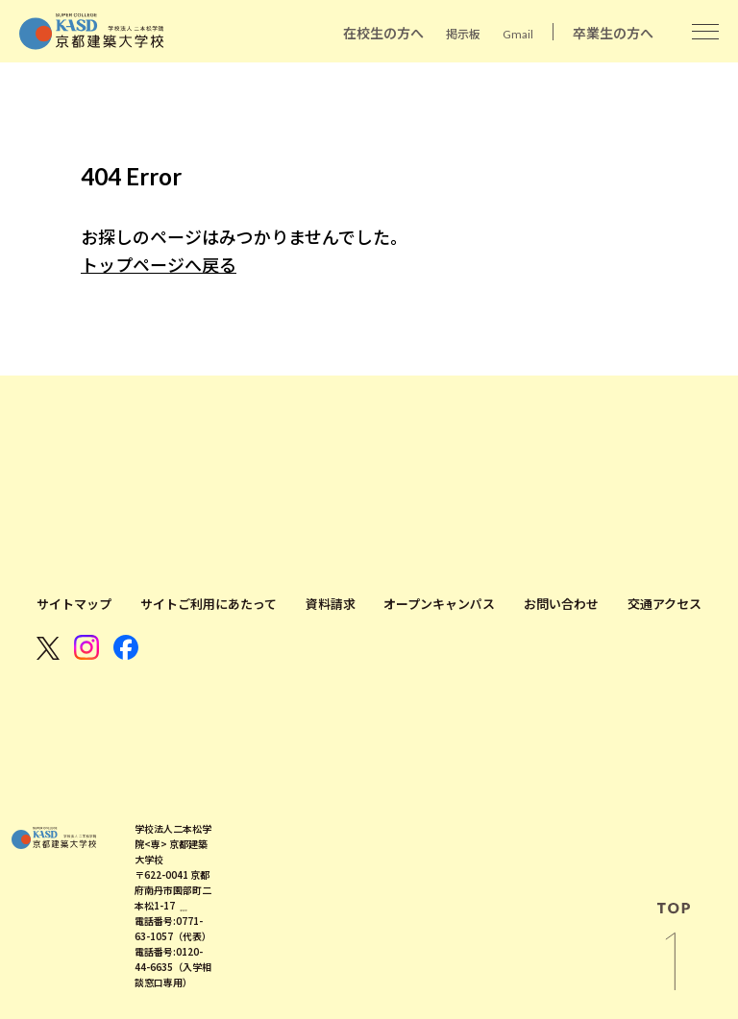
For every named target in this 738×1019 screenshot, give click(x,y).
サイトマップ (74, 604)
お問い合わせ (561, 604)
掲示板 (463, 34)
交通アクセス (664, 604)
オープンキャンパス (439, 604)
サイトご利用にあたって (208, 604)
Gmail (518, 34)
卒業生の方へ (613, 33)
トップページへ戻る (158, 265)
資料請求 (331, 604)
